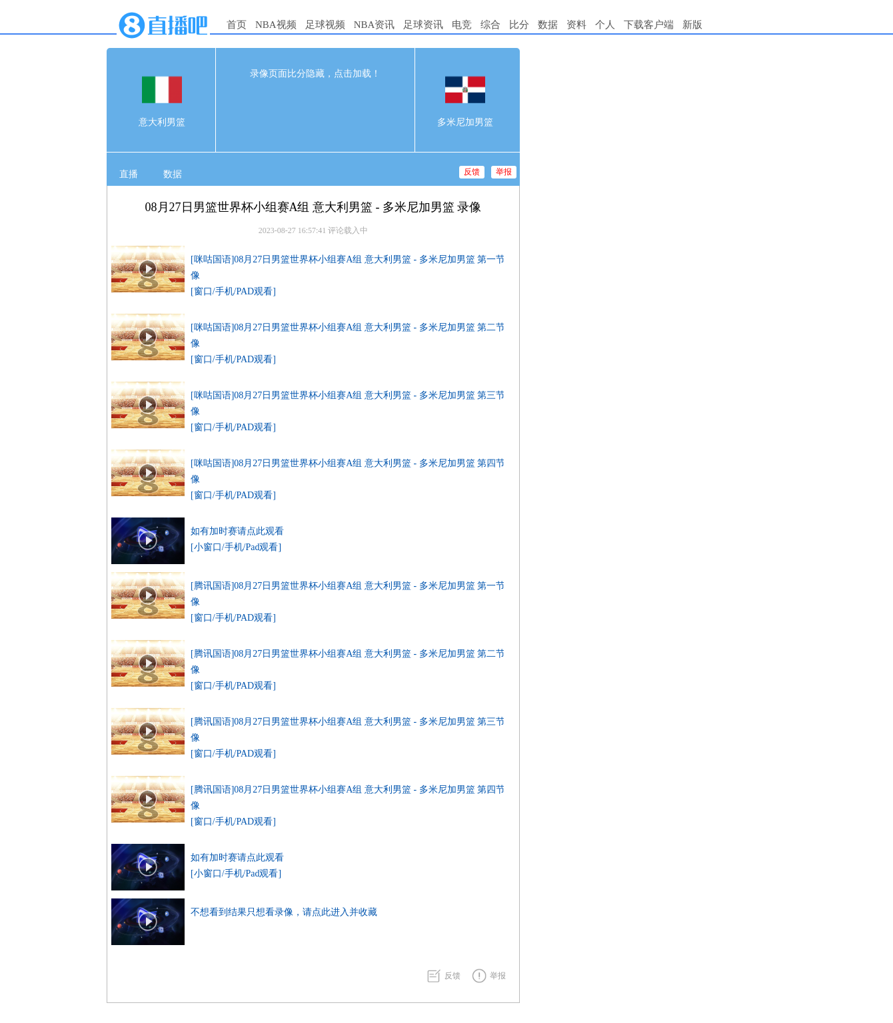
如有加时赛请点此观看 (237, 531)
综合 (490, 24)
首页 (237, 24)
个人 (605, 24)
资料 (576, 24)
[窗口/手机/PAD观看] (233, 291)
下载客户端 (649, 24)
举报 (504, 171)
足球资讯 (423, 24)
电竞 (462, 24)
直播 (128, 174)
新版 (692, 24)
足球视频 (325, 24)
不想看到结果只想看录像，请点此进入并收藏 (284, 912)
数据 (548, 24)
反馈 (472, 171)
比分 (519, 24)
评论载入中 (348, 230)
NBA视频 (276, 24)
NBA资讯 (374, 24)
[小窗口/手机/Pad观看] (236, 547)
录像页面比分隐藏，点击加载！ (315, 74)
